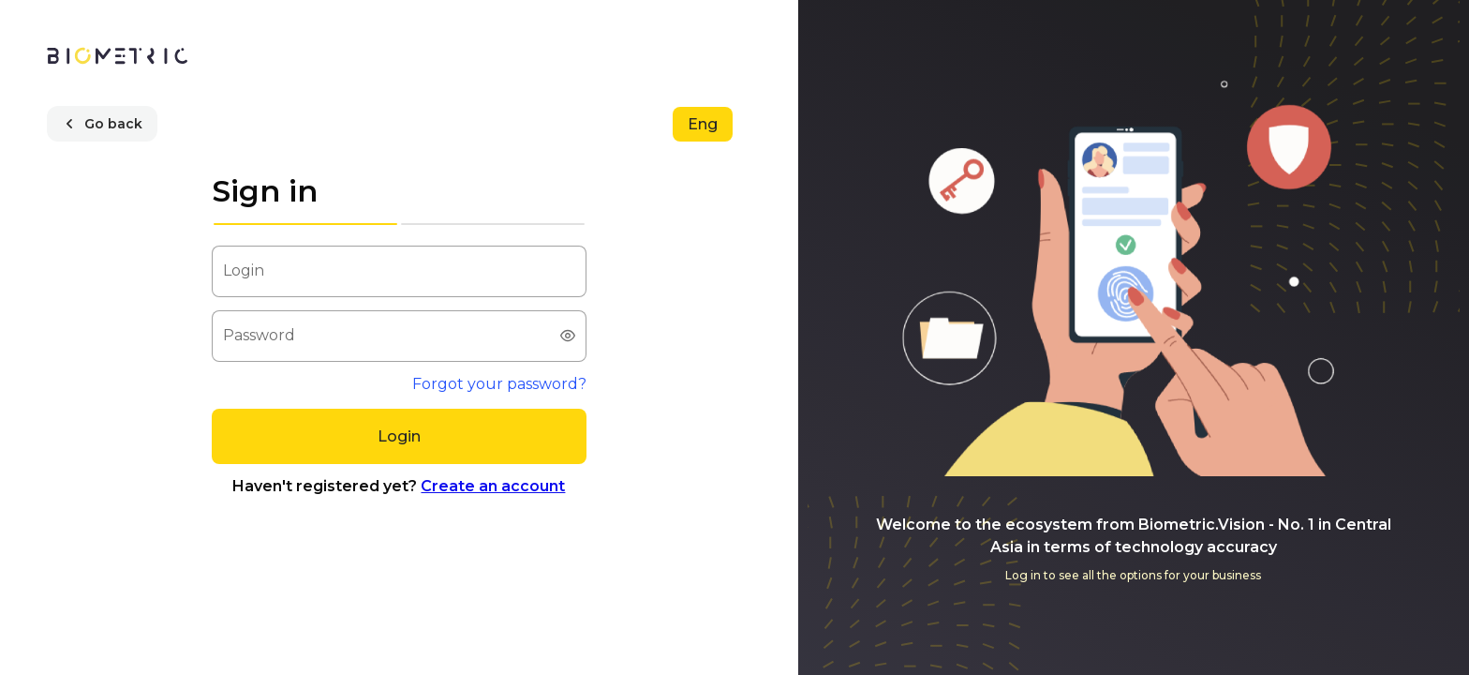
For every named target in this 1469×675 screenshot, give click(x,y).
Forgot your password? (499, 384)
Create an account (493, 486)
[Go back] (102, 124)
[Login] (399, 436)
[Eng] (703, 124)
